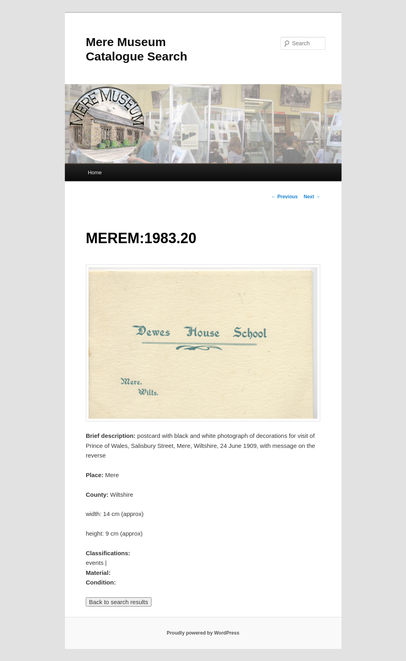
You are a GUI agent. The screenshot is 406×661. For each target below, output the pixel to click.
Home (95, 172)
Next (312, 197)
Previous (284, 197)
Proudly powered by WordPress (203, 633)
